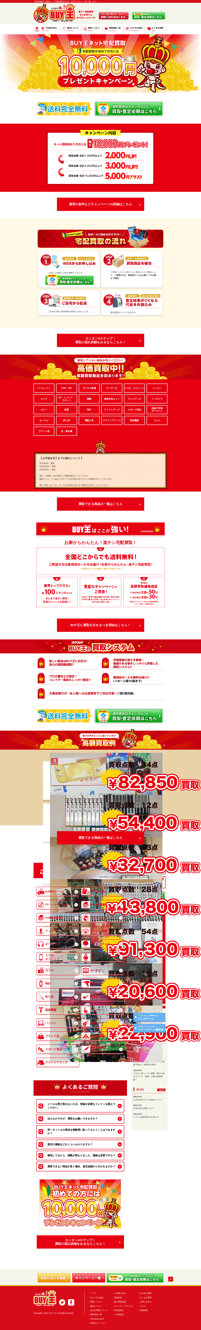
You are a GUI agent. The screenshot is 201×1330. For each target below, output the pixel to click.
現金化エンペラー (98, 1323)
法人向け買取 (146, 1293)
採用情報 (144, 1310)
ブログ (143, 1306)
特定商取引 (119, 1310)
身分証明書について (99, 1310)
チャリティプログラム (124, 1306)
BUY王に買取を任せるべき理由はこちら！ (100, 625)
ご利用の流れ (120, 1293)
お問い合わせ (146, 1302)
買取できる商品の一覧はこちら (100, 504)
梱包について (96, 1306)
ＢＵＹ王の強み (97, 1297)
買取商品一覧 (96, 1314)
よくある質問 (146, 1297)
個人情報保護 (120, 1302)
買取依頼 (118, 1297)
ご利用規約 (119, 1314)
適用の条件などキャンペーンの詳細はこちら (100, 204)
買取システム (96, 1302)
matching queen (97, 1319)
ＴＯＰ (93, 1293)
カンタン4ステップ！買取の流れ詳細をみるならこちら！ (100, 340)
